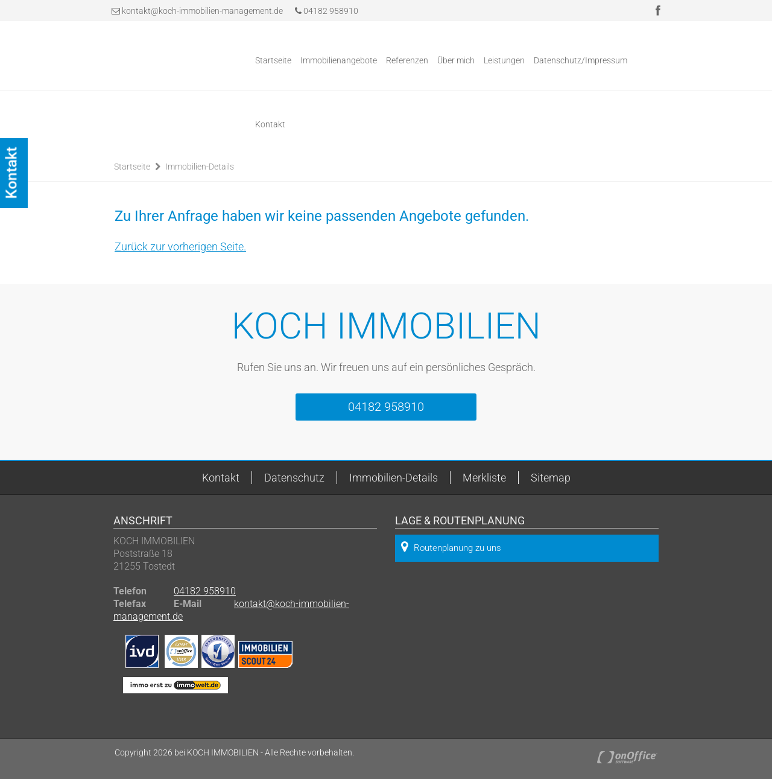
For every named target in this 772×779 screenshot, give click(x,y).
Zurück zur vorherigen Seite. (180, 246)
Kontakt (270, 124)
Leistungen (504, 60)
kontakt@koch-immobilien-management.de (202, 11)
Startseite (273, 60)
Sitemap (551, 477)
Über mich (456, 60)
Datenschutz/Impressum (580, 60)
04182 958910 (326, 11)
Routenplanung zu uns (451, 547)
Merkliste (484, 477)
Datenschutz (294, 477)
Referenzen (407, 60)
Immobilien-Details (199, 166)
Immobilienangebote (338, 60)
